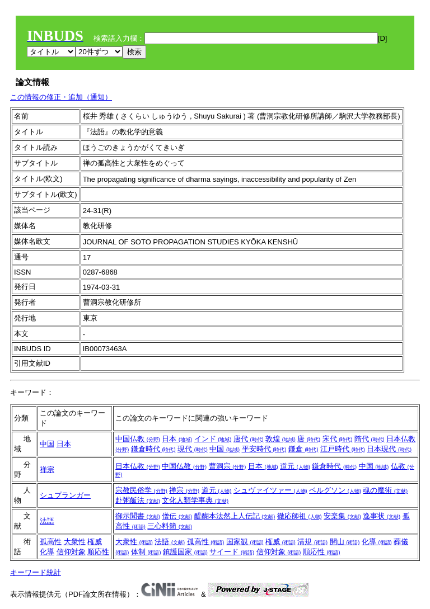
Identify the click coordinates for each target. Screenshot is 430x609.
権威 (94, 541)
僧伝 (177, 516)
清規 (312, 541)
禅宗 (47, 469)
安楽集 (342, 516)
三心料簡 (169, 526)
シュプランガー (65, 495)
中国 (47, 444)
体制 (146, 551)
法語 (47, 521)
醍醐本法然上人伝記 (234, 516)
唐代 (248, 439)
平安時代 (264, 449)
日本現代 (389, 449)
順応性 (98, 551)
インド (213, 439)
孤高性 (51, 541)
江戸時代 (342, 449)
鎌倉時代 (153, 449)
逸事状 (381, 516)
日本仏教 (137, 466)
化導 (47, 551)
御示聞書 (137, 516)
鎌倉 (303, 449)
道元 (295, 466)
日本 (64, 444)
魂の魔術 (385, 490)
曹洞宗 (227, 466)
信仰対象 (71, 551)
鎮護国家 (185, 551)
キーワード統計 (35, 572)
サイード (231, 551)
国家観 (245, 541)
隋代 (369, 439)
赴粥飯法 (137, 500)
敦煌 (280, 439)
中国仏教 (137, 439)
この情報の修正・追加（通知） (61, 97)
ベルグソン (335, 490)
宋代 (337, 439)
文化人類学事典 (195, 500)
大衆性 (75, 541)
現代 (192, 449)
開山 (345, 541)
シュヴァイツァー (270, 490)
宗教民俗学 (141, 490)
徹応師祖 (299, 516)
